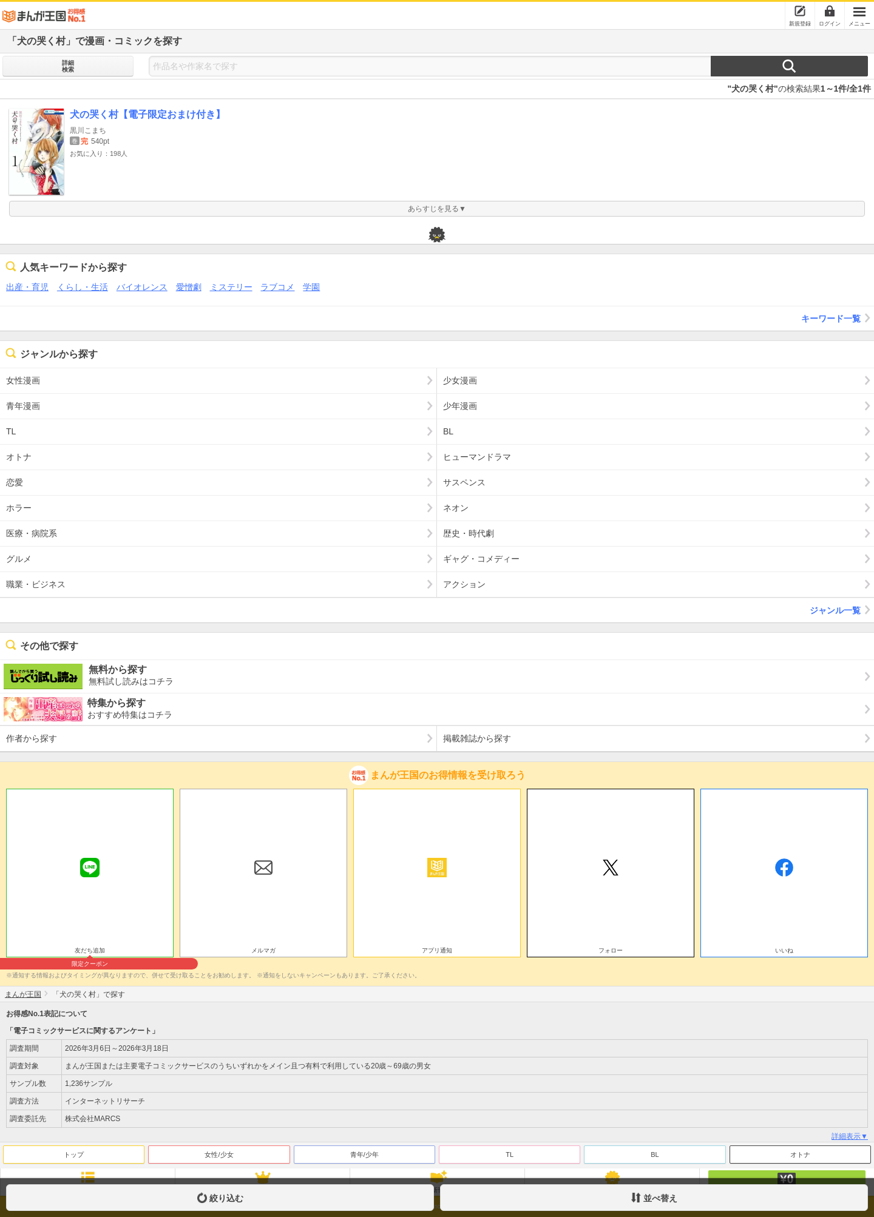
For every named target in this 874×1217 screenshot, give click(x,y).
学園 (311, 287)
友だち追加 (90, 952)
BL (655, 1154)
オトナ (800, 1154)
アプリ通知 (437, 950)
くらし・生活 (82, 287)
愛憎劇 (189, 287)
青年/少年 (364, 1154)
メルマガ (263, 950)
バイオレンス (142, 287)
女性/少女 (219, 1154)
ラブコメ (277, 287)
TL (509, 1154)
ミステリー (231, 287)
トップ (74, 1154)
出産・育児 (27, 287)
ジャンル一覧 (842, 609)
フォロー (610, 950)
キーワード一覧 (837, 318)
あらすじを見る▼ (437, 208)
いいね (784, 950)
